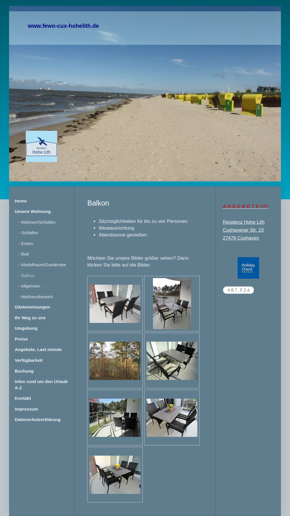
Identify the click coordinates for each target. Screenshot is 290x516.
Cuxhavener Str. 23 (243, 230)
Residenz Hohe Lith (244, 222)
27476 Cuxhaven (241, 238)
